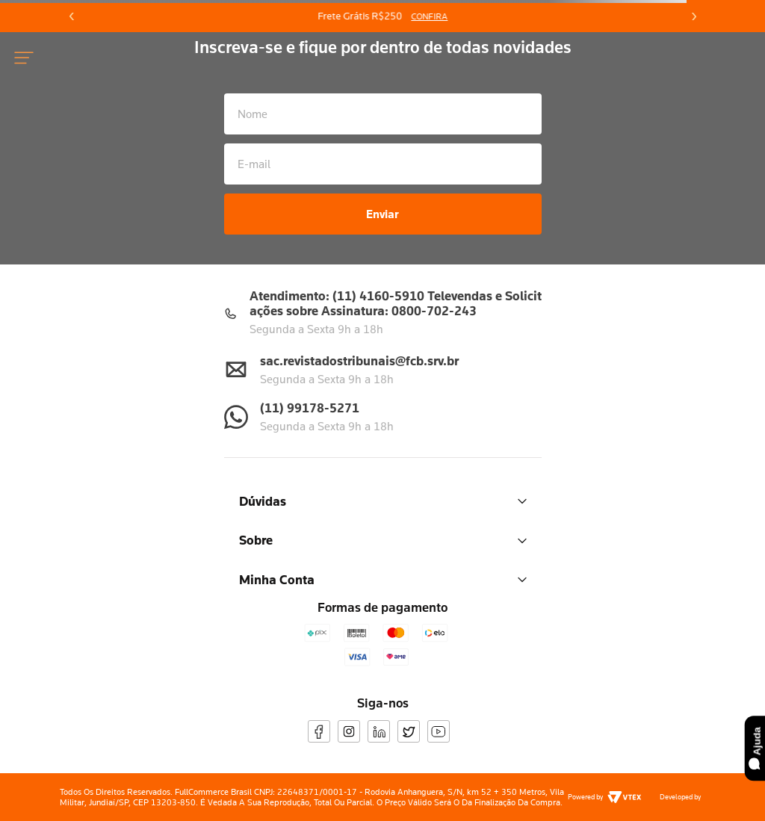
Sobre (383, 539)
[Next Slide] (693, 16)
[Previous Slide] (71, 16)
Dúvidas (383, 500)
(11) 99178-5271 (309, 407)
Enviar (382, 213)
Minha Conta (383, 579)
